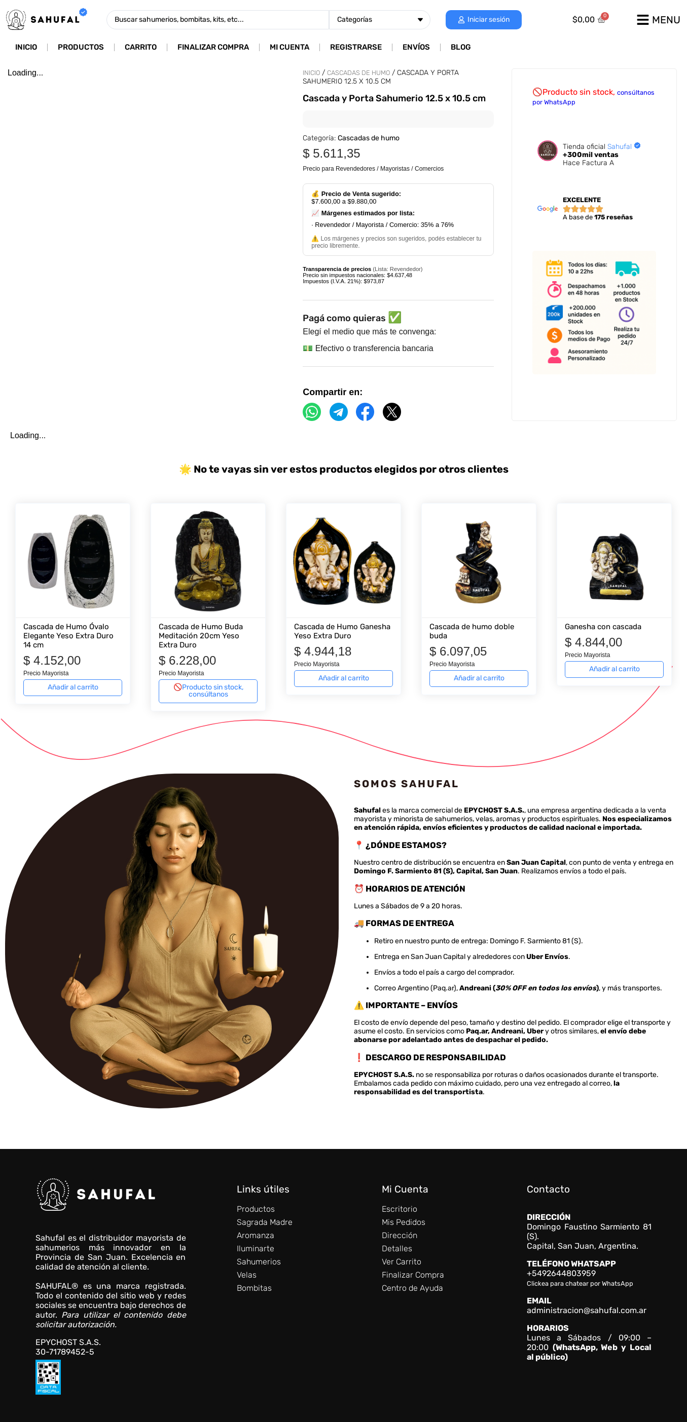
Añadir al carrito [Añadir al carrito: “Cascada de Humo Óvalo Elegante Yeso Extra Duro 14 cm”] (73, 687)
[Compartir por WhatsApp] (312, 412)
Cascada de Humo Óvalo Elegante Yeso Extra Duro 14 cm (68, 635)
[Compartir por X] (392, 412)
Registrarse (356, 47)
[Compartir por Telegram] (339, 412)
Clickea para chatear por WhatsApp (580, 1283)
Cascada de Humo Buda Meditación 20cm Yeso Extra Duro (201, 635)
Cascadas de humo (358, 72)
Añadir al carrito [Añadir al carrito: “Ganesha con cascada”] (614, 669)
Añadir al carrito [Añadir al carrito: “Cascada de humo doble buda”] (479, 678)
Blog (461, 47)
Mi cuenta (289, 47)
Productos (81, 47)
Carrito (141, 47)
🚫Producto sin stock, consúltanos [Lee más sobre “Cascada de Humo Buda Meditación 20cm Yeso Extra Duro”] (208, 691)
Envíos (416, 47)
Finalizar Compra (213, 47)
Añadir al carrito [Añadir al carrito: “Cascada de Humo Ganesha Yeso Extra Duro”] (343, 678)
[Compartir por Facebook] (365, 412)
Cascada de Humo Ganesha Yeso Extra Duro (342, 631)
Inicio (26, 47)
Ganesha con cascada (603, 626)
